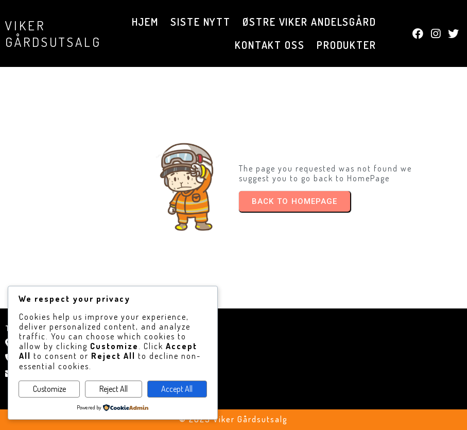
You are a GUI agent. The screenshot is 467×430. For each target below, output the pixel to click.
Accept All (177, 389)
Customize (49, 389)
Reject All (113, 389)
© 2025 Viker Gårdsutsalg (233, 419)
